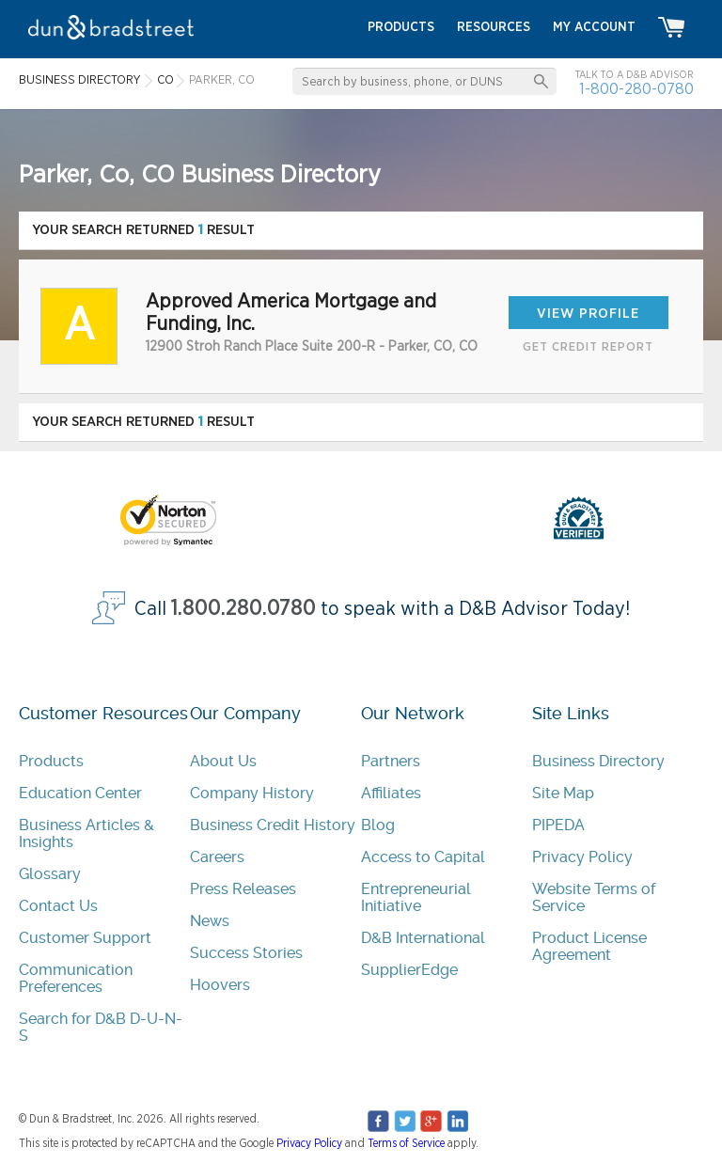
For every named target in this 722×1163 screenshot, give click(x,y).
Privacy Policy (582, 857)
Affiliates (391, 793)
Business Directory (598, 761)
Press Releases (243, 889)
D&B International (423, 938)
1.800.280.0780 (243, 609)
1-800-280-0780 (636, 89)
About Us (223, 761)
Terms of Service (406, 1143)
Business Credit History (272, 825)
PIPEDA (558, 825)
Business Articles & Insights (86, 833)
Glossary (50, 874)
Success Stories (246, 953)
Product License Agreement (589, 946)
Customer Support (85, 938)
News (209, 921)
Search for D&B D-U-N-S (100, 1027)
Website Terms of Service (593, 897)
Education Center (80, 793)
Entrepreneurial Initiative (416, 897)
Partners (390, 761)
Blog (378, 825)
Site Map (563, 793)
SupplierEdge (409, 970)
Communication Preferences (76, 978)
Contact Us (58, 906)
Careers (217, 857)
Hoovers (220, 985)
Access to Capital (423, 857)
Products (51, 761)
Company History (252, 793)
